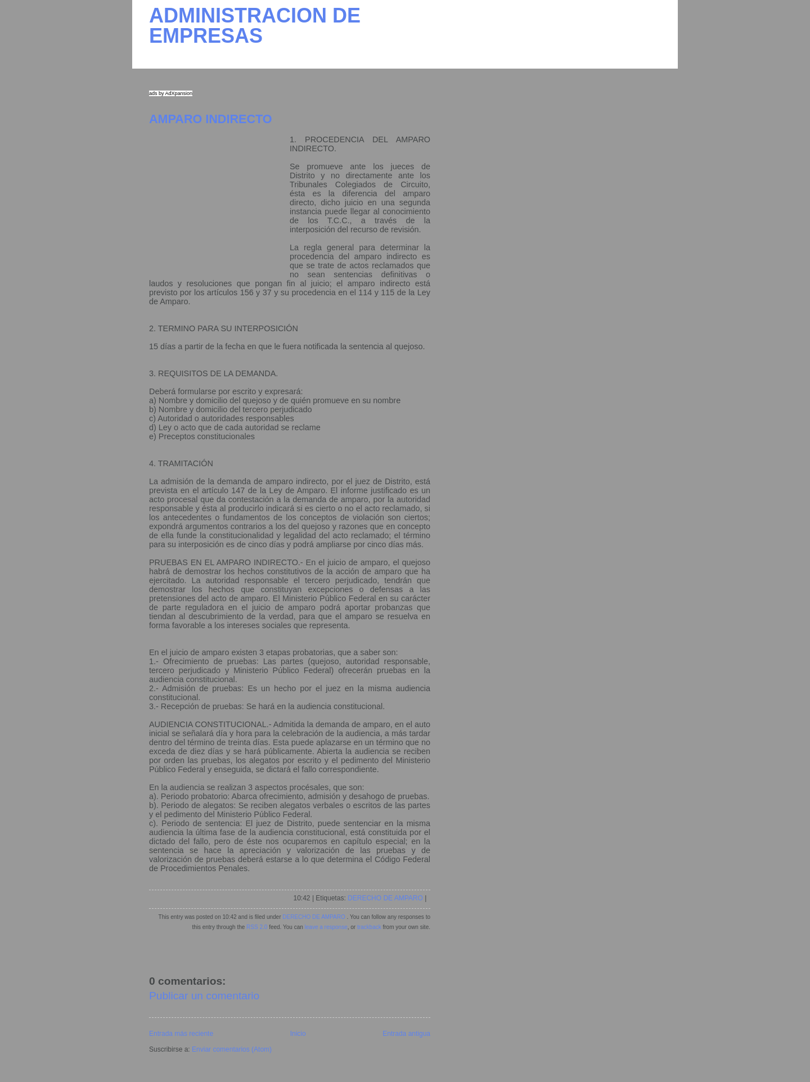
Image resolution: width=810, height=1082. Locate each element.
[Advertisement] (219, 205)
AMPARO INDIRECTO (210, 119)
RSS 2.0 (256, 927)
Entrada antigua (406, 1034)
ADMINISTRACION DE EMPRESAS (255, 25)
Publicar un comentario (204, 996)
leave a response (326, 927)
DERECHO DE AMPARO (385, 898)
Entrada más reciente (181, 1034)
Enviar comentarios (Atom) (232, 1049)
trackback (369, 927)
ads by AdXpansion (170, 93)
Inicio (298, 1034)
